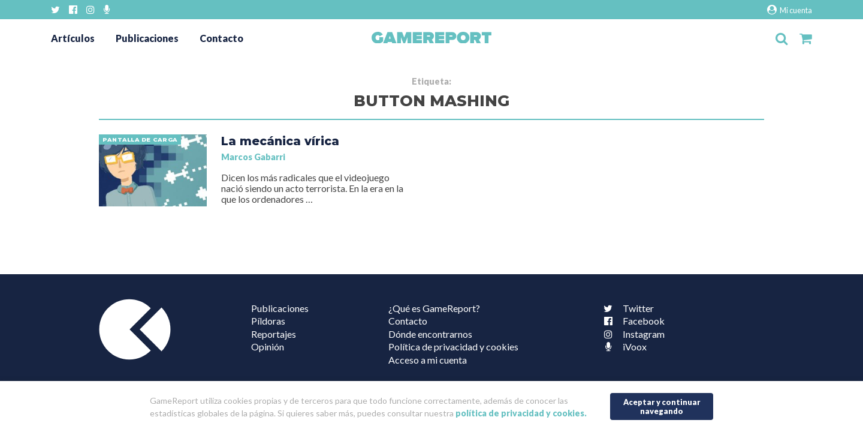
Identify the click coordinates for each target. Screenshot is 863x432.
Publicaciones (147, 38)
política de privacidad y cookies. (521, 413)
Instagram (632, 334)
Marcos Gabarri (253, 157)
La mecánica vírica (280, 141)
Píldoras (268, 320)
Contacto (221, 38)
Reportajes (273, 334)
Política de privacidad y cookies (453, 346)
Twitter (626, 308)
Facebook (632, 320)
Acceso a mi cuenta (427, 359)
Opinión (267, 346)
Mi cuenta (789, 10)
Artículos (73, 38)
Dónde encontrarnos (430, 334)
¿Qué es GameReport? (434, 308)
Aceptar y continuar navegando (662, 406)
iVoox (623, 346)
